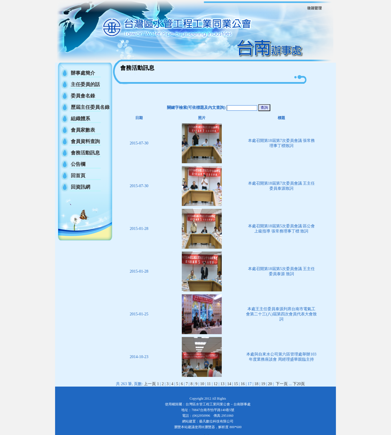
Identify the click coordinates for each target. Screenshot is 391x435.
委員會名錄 (83, 96)
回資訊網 (80, 187)
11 (209, 384)
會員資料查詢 (85, 141)
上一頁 (150, 384)
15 (236, 384)
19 (263, 384)
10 (202, 384)
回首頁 (78, 175)
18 (256, 384)
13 (222, 384)
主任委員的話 (85, 84)
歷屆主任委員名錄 (90, 107)
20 (270, 384)
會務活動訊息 (85, 153)
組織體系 (80, 118)
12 (215, 384)
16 (243, 384)
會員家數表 (83, 130)
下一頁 (282, 384)
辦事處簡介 (83, 73)
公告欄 (78, 164)
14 (229, 384)
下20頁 (299, 384)
